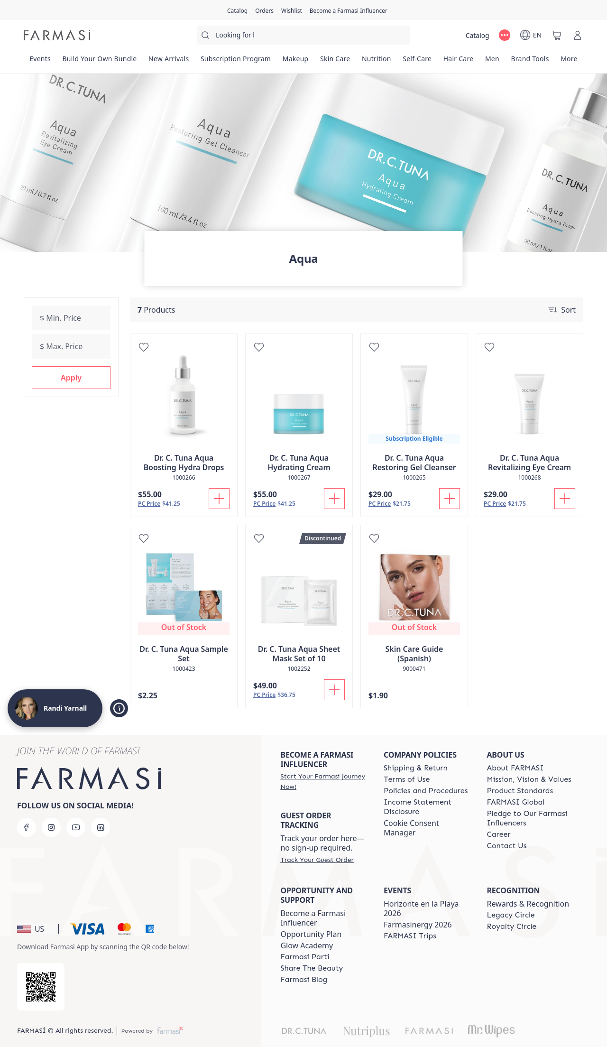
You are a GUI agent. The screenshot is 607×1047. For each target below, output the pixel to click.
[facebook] (26, 827)
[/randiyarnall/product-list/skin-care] (335, 61)
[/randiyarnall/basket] (556, 35)
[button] (71, 377)
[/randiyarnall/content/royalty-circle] (511, 926)
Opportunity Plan (310, 934)
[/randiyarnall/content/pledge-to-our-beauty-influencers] (530, 818)
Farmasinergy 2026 (418, 924)
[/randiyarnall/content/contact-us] (506, 846)
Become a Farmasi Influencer (313, 917)
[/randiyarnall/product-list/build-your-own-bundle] (99, 61)
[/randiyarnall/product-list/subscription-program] (236, 61)
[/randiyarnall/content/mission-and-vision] (529, 779)
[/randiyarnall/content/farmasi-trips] (410, 936)
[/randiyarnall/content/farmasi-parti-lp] (304, 957)
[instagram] (51, 827)
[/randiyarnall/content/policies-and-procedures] (426, 791)
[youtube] (75, 827)
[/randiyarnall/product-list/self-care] (417, 61)
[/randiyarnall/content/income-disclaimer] (427, 806)
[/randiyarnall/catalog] (237, 10)
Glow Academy (306, 945)
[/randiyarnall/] (57, 35)
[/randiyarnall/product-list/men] (492, 61)
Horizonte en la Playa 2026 (421, 908)
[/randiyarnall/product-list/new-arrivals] (169, 61)
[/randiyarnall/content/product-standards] (520, 791)
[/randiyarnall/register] (264, 10)
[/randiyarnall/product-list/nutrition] (376, 61)
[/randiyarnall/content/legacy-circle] (510, 915)
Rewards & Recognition (528, 903)
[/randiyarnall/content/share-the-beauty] (311, 968)
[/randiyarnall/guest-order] (316, 859)
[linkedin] (100, 827)
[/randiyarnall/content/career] (498, 834)
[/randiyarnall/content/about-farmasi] (515, 768)
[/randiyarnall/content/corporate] (515, 802)
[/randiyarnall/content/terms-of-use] (407, 779)
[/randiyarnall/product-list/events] (40, 61)
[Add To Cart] (219, 498)
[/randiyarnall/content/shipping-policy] (416, 768)
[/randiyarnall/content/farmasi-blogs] (303, 979)
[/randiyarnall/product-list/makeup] (295, 61)
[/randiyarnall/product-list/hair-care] (458, 61)
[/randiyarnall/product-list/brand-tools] (530, 61)
